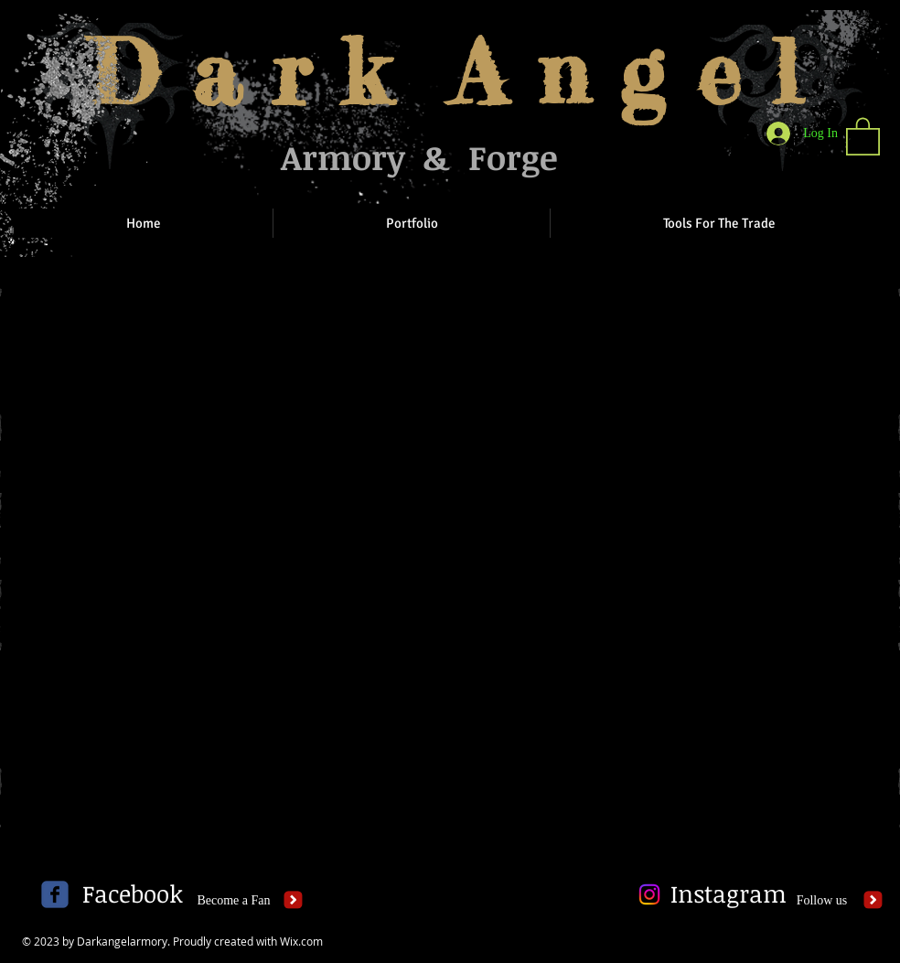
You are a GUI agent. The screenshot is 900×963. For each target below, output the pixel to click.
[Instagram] (728, 894)
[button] (863, 135)
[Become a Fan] (233, 901)
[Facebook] (132, 894)
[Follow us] (821, 901)
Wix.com (301, 941)
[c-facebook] (55, 894)
